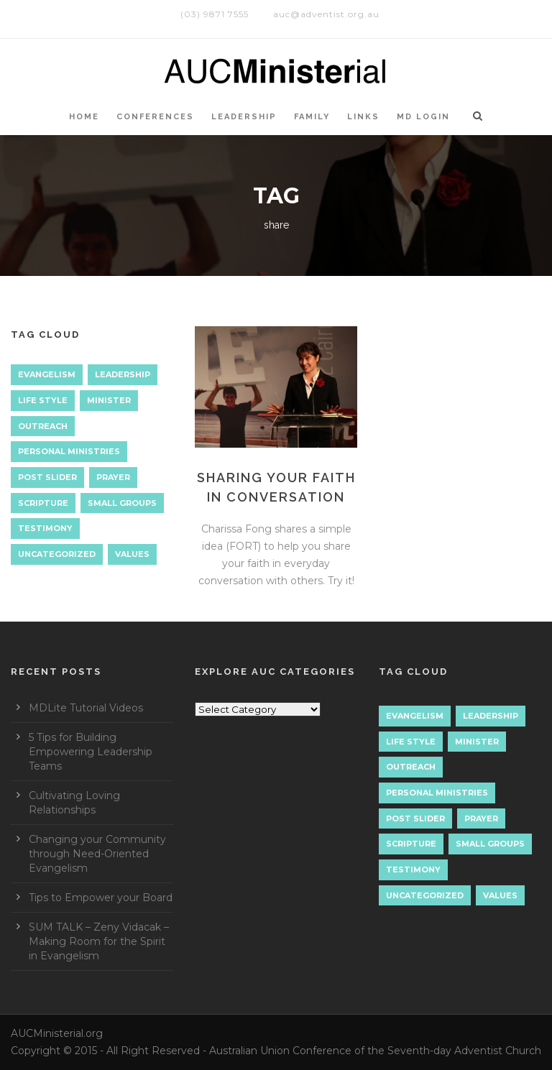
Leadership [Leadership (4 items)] (122, 374)
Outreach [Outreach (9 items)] (43, 426)
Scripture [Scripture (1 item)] (43, 503)
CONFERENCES (155, 116)
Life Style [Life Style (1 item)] (43, 400)
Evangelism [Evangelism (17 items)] (46, 374)
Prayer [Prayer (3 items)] (113, 477)
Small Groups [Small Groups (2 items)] (122, 503)
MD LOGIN (423, 116)
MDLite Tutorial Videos (86, 707)
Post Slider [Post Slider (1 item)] (47, 477)
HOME (84, 116)
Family (312, 116)
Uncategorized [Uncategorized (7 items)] (57, 554)
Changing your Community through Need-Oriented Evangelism (97, 854)
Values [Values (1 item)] (132, 554)
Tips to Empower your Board (100, 897)
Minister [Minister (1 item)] (109, 400)
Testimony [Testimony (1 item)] (45, 528)
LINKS (363, 116)
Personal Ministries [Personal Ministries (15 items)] (69, 451)
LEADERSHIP (244, 116)
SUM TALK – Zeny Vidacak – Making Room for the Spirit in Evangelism (99, 941)
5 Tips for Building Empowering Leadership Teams (90, 751)
